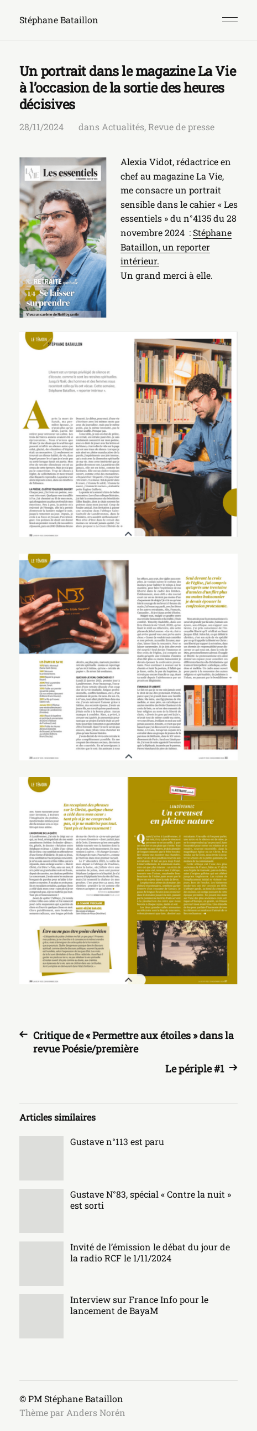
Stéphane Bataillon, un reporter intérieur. (176, 247)
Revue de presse (181, 126)
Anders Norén (95, 1412)
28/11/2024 (41, 126)
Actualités (123, 126)
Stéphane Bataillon (58, 19)
